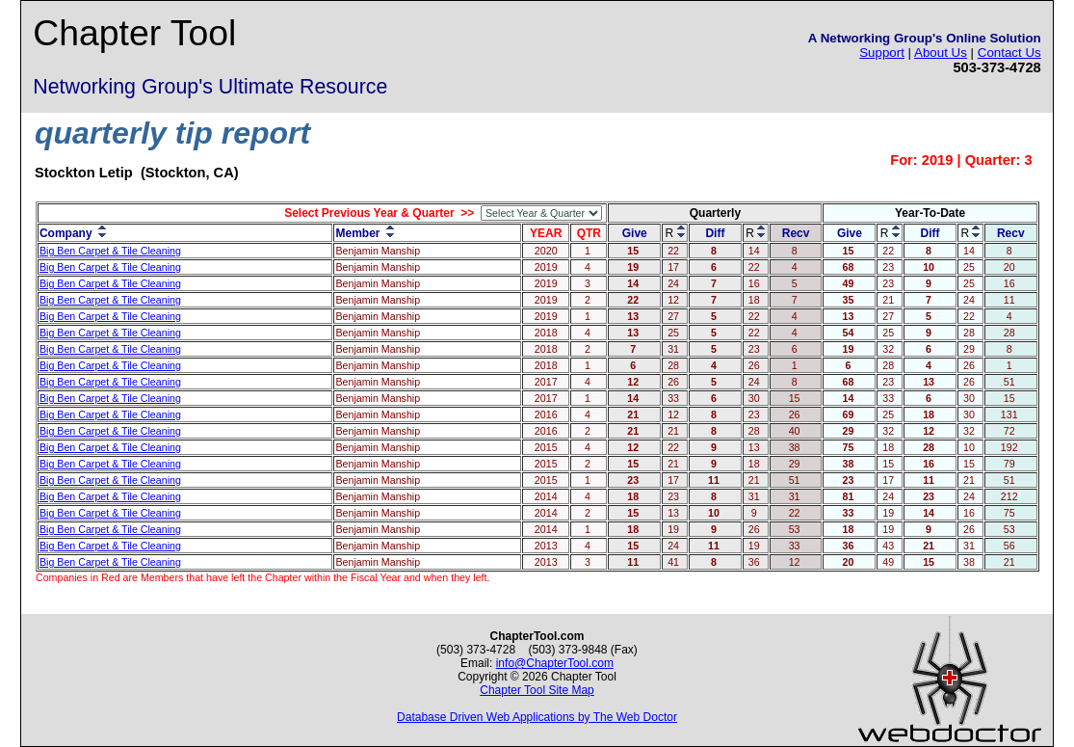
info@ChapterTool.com (555, 663)
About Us (940, 52)
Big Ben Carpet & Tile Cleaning (110, 250)
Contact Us (1009, 52)
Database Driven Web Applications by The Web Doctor (537, 717)
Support (881, 52)
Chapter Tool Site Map (537, 690)
